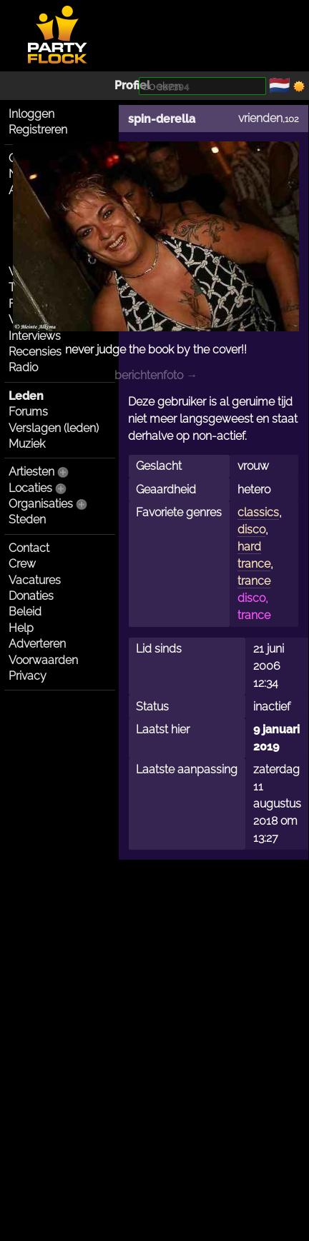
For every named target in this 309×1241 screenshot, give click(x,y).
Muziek (27, 444)
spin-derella (161, 119)
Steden (27, 519)
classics (258, 512)
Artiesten (31, 471)
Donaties (31, 596)
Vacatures (35, 580)
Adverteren (37, 643)
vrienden (260, 118)
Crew (22, 564)
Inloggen (31, 114)
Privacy (27, 676)
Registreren (38, 129)
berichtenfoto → (155, 375)
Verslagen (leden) (54, 428)
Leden (26, 396)
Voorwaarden (43, 660)
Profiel (132, 85)
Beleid (25, 611)
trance (253, 581)
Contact (29, 548)
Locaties (30, 488)
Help (21, 628)
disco (251, 529)
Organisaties (41, 504)
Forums (28, 411)
